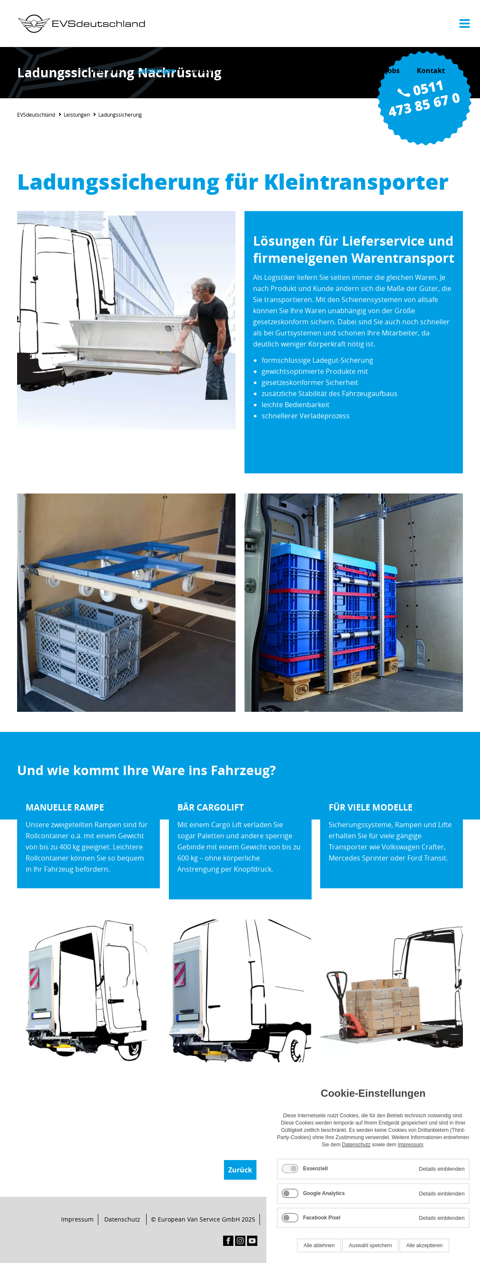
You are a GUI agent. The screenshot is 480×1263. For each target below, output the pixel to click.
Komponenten (294, 70)
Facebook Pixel (321, 1218)
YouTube (252, 1241)
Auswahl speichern (370, 1245)
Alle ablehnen (319, 1245)
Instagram (240, 1241)
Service (241, 70)
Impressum (77, 1219)
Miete (202, 70)
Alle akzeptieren (424, 1245)
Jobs (393, 70)
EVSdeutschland (36, 114)
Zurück (240, 1170)
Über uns (105, 70)
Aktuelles (352, 70)
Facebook (228, 1241)
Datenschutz (122, 1219)
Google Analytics (324, 1193)
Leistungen (157, 70)
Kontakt (431, 70)
